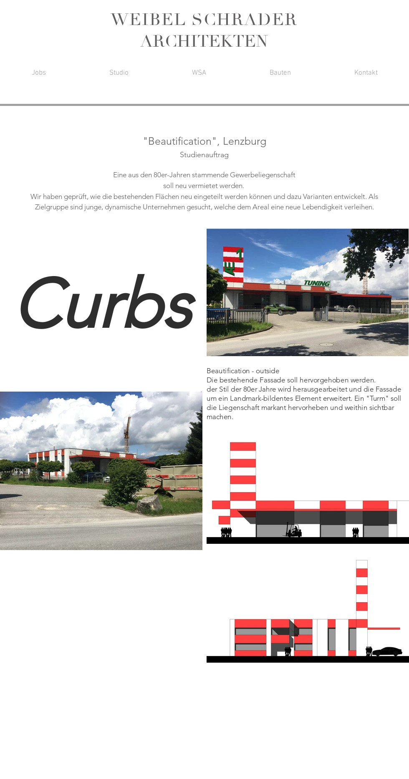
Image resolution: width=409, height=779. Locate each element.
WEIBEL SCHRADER (204, 19)
